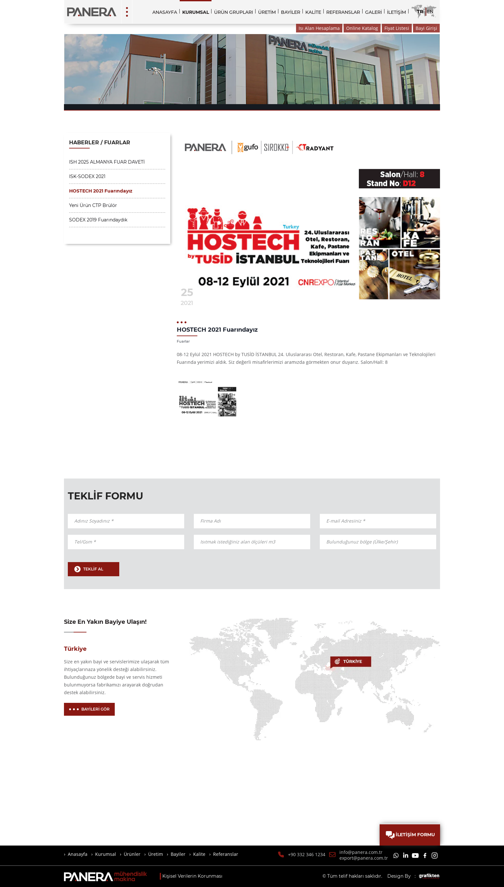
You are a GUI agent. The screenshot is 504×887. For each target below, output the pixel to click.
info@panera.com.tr (360, 852)
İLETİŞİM (396, 12)
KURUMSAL (195, 12)
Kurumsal (105, 854)
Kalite (199, 854)
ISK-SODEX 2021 (87, 176)
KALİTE (313, 12)
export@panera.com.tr (363, 858)
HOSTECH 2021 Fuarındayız (100, 191)
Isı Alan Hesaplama (319, 28)
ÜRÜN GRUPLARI (233, 12)
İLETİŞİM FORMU (410, 834)
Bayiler (178, 854)
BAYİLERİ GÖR (89, 709)
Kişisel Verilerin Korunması (192, 876)
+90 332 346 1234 (306, 854)
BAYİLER (290, 12)
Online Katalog (362, 28)
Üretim (155, 854)
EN (430, 11)
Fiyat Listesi (396, 28)
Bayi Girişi (426, 28)
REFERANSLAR (343, 12)
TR (420, 11)
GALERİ (373, 12)
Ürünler (132, 854)
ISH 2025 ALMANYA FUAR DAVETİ (107, 162)
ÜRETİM (267, 12)
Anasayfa (77, 854)
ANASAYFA (164, 12)
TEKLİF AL (88, 569)
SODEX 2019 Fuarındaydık (98, 220)
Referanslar (225, 854)
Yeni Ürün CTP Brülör (93, 205)
